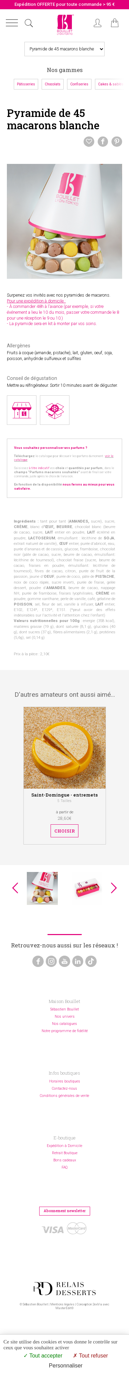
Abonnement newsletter (65, 1210)
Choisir (64, 831)
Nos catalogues (64, 1023)
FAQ (64, 1167)
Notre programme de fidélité (65, 1031)
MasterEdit (63, 1308)
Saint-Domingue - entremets (64, 795)
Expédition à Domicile (64, 1146)
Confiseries (79, 84)
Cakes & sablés (110, 84)
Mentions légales (62, 1304)
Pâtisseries (26, 84)
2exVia (97, 1304)
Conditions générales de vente (64, 1095)
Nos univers (65, 1016)
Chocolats (53, 84)
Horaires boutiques (64, 1081)
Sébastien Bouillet (64, 1009)
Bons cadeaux (64, 1160)
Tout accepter (42, 1356)
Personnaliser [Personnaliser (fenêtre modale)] (66, 1365)
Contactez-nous (64, 1088)
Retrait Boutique (64, 1153)
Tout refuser (90, 1356)
